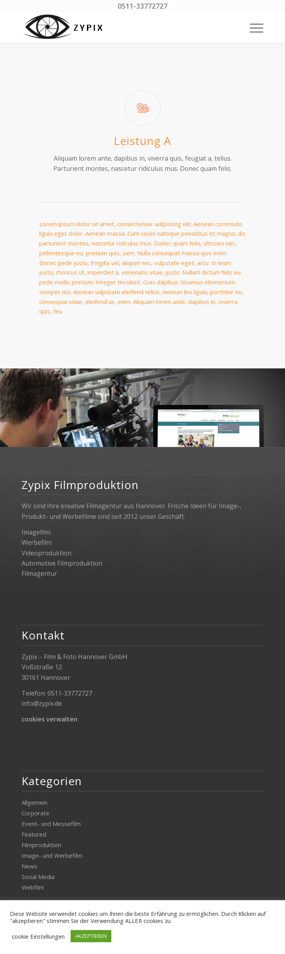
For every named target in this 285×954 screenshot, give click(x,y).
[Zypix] (118, 27)
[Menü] (252, 27)
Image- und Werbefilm (52, 855)
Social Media (38, 877)
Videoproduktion (46, 553)
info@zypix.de (42, 703)
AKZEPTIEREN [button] (91, 935)
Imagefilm (36, 532)
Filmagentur (39, 573)
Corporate (35, 813)
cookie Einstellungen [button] (38, 936)
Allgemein (34, 802)
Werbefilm (37, 542)
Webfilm (33, 887)
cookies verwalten (50, 719)
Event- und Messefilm (51, 824)
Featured (34, 834)
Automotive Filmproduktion (62, 563)
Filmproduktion (41, 845)
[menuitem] (252, 27)
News (29, 866)
